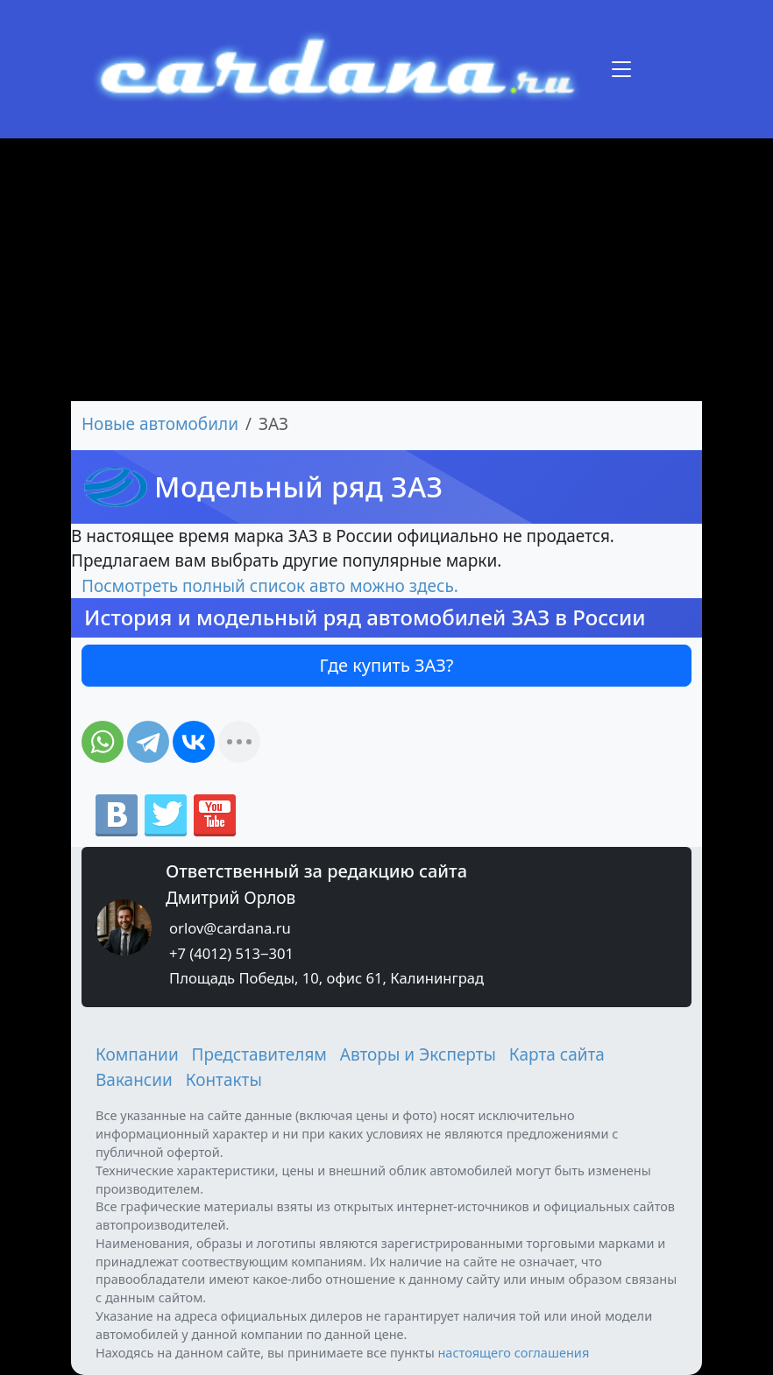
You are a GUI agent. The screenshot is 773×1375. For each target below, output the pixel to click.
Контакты (224, 1079)
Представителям (259, 1054)
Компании (137, 1054)
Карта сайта (557, 1054)
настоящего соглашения (513, 1352)
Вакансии (134, 1079)
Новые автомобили (160, 423)
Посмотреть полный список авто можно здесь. (270, 586)
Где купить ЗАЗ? (387, 665)
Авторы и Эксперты (418, 1054)
